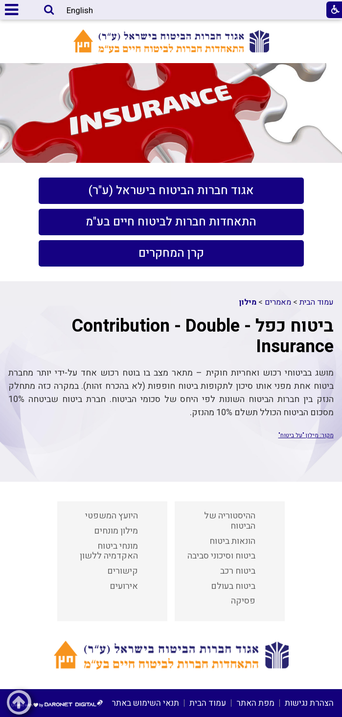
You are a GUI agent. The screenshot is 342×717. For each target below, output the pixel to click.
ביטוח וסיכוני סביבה (221, 555)
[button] (49, 10)
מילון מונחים (116, 531)
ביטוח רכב (237, 571)
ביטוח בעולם (233, 586)
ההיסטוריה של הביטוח (229, 521)
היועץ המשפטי (111, 515)
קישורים (122, 571)
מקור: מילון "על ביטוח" (306, 435)
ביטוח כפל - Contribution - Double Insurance (202, 336)
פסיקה (243, 600)
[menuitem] (171, 191)
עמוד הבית (316, 302)
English (80, 10)
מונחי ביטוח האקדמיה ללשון (109, 551)
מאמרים (278, 302)
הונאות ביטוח (232, 541)
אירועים (124, 586)
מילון (247, 302)
